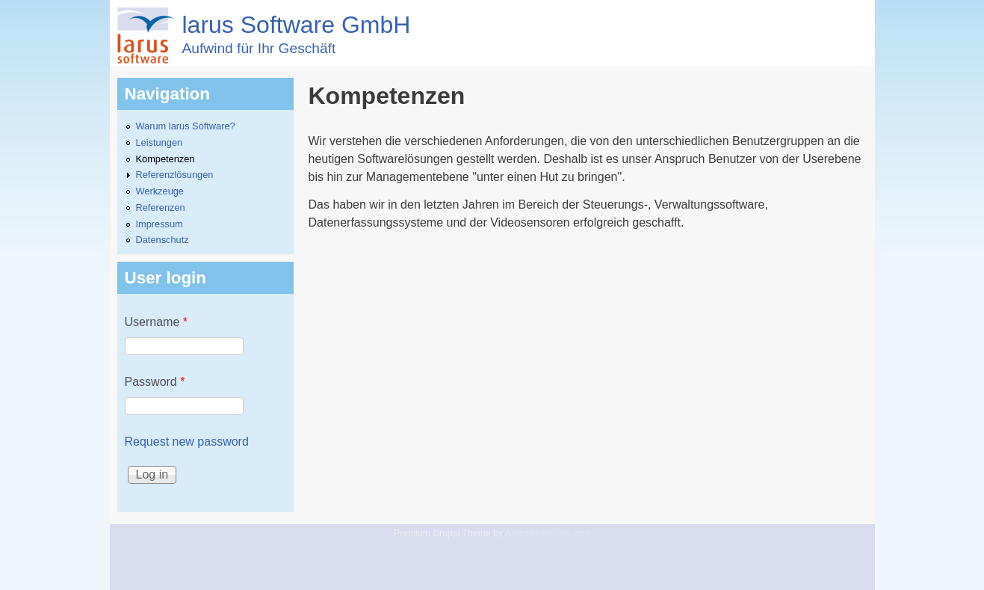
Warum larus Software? (185, 126)
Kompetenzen (165, 159)
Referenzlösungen (175, 174)
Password (155, 381)
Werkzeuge (160, 191)
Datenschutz (162, 239)
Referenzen (160, 207)
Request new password (187, 441)
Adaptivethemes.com (547, 533)
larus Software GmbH (296, 24)
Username (156, 322)
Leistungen (159, 142)
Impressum (159, 224)
